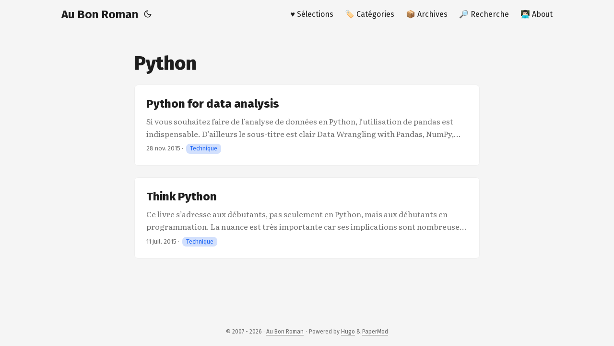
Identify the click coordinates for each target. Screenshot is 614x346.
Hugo (348, 331)
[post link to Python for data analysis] (307, 125)
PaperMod (375, 331)
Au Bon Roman (99, 14)
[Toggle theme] (148, 14)
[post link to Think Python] (307, 218)
